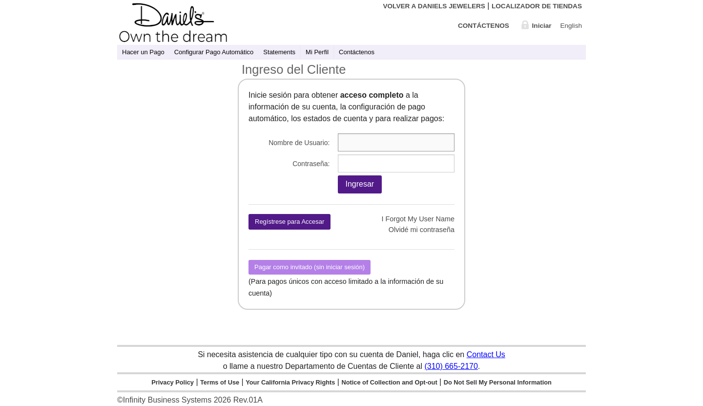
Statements (279, 52)
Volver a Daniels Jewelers (434, 6)
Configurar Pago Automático (214, 52)
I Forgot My (418, 219)
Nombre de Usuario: (299, 143)
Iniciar (542, 25)
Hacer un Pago (143, 52)
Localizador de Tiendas (537, 6)
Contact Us (486, 354)
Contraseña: (311, 164)
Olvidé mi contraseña (422, 230)
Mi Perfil (317, 52)
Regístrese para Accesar (289, 221)
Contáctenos (483, 25)
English (571, 25)
